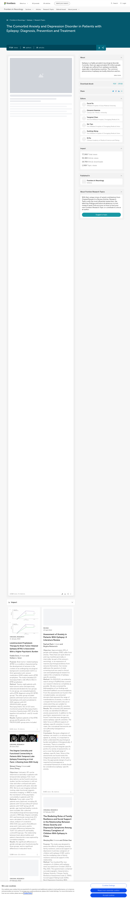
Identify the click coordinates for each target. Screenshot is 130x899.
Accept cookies (108, 895)
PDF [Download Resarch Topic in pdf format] (114, 84)
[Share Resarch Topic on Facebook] (116, 91)
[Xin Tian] (101, 125)
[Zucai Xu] (101, 104)
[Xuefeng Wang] (101, 132)
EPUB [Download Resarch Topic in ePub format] (120, 84)
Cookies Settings (108, 885)
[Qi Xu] (101, 139)
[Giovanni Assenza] (101, 111)
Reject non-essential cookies (108, 890)
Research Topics (40, 20)
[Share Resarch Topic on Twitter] (113, 91)
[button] (27, 48)
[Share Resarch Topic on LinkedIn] (119, 91)
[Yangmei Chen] (101, 118)
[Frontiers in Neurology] (101, 182)
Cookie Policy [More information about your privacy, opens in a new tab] (28, 893)
